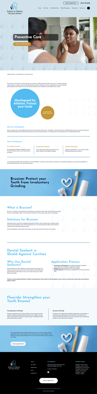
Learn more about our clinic (48, 112)
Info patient (75, 8)
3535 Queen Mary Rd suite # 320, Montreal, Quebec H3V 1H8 (56, 365)
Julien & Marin (10, 74)
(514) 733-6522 (85, 3)
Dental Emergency (65, 8)
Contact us (82, 8)
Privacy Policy (51, 391)
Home (39, 8)
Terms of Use (45, 391)
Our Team (45, 8)
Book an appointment (71, 3)
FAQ (32, 370)
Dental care (34, 367)
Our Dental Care (54, 8)
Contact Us (34, 373)
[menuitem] (88, 8)
